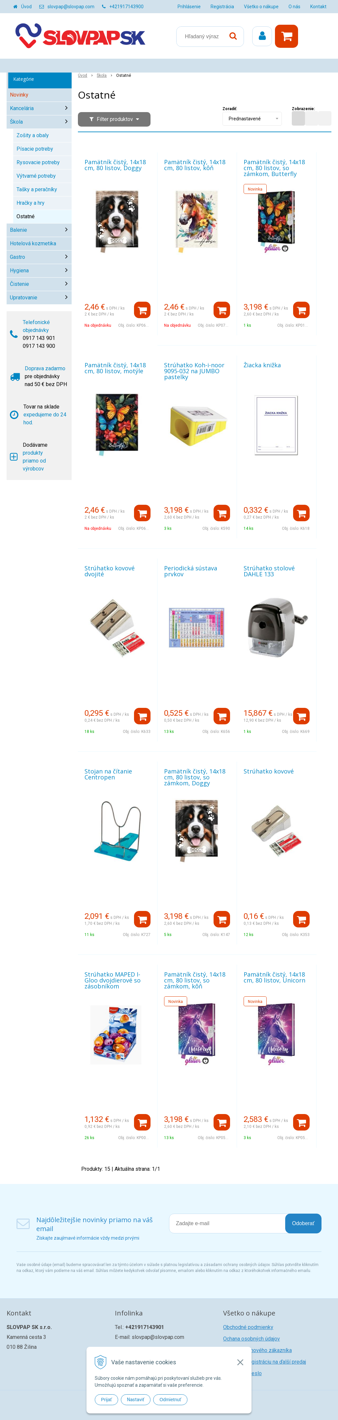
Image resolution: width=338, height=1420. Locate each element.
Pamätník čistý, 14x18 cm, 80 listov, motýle (115, 368)
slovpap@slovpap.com (71, 6)
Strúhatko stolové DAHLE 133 (269, 571)
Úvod (26, 6)
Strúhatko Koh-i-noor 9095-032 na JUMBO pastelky (194, 371)
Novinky (19, 95)
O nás (294, 6)
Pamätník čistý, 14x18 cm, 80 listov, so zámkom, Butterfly (274, 168)
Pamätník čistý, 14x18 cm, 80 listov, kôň (194, 165)
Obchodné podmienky (248, 1327)
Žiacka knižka (262, 365)
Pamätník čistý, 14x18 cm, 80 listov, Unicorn (274, 977)
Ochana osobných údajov (251, 1339)
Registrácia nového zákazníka (257, 1350)
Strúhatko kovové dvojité (109, 571)
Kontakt (318, 6)
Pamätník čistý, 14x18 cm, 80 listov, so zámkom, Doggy (194, 777)
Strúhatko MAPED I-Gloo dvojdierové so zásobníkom (112, 980)
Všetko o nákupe (261, 6)
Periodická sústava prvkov (190, 571)
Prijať (106, 1399)
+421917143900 (126, 6)
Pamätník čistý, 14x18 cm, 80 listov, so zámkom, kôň (194, 980)
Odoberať (303, 1223)
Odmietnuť (170, 1399)
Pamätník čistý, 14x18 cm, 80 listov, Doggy (115, 165)
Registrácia (222, 6)
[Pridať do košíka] (142, 310)
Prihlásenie (189, 6)
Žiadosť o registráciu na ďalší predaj (264, 1362)
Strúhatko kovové (269, 771)
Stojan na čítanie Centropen (108, 774)
